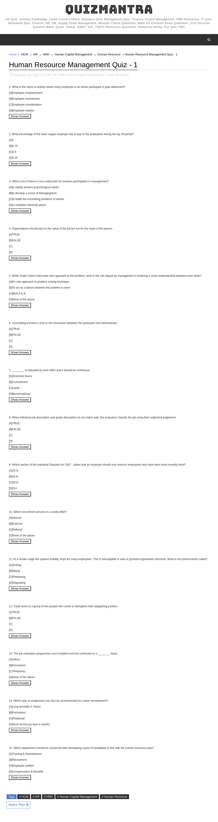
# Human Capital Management (77, 796)
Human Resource (109, 54)
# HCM (23, 796)
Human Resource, (117, 75)
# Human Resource (114, 796)
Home (13, 54)
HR (35, 54)
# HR (36, 796)
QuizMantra (109, 9)
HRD (46, 54)
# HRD (48, 796)
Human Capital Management (73, 54)
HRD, (62, 75)
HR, (54, 75)
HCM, (47, 75)
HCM (24, 54)
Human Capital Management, (85, 75)
